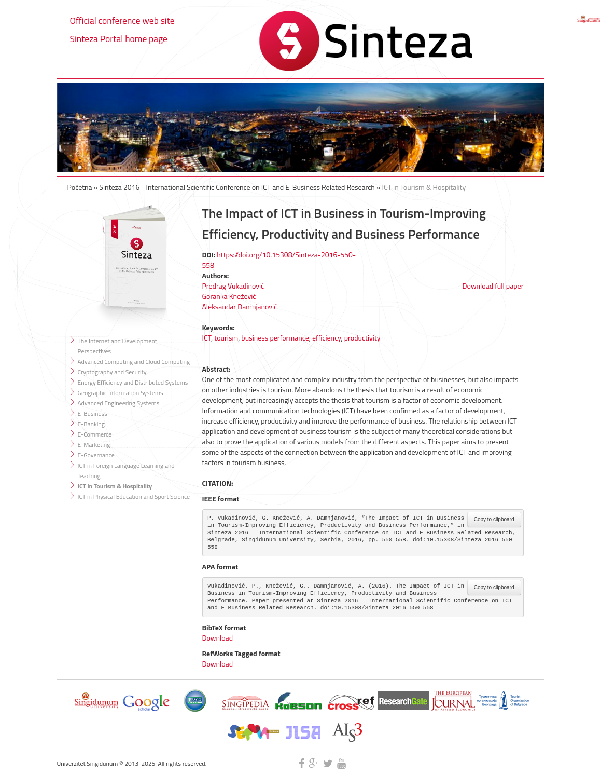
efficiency (326, 337)
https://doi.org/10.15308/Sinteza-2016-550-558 (279, 259)
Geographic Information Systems (120, 393)
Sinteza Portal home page (118, 39)
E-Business (92, 413)
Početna (79, 187)
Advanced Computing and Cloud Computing (134, 361)
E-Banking (91, 424)
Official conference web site (122, 20)
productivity (362, 337)
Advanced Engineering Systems (119, 403)
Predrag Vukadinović (233, 285)
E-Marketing (94, 445)
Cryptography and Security (112, 372)
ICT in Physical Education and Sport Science (134, 496)
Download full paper (493, 285)
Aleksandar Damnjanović (239, 306)
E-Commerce (95, 434)
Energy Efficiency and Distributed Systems (133, 382)
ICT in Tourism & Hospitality (424, 187)
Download (217, 637)
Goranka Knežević (229, 296)
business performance (275, 337)
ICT (207, 337)
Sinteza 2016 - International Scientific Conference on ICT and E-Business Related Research (237, 187)
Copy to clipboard (494, 519)
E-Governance (96, 455)
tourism (226, 337)
